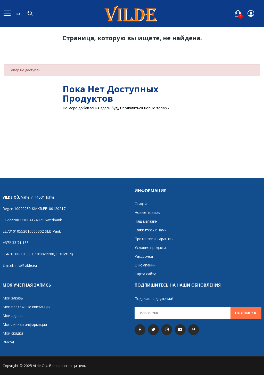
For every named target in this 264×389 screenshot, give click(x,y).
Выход (8, 341)
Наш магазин (146, 221)
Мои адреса (13, 315)
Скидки (141, 203)
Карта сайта (145, 273)
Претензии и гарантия (154, 238)
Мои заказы (13, 298)
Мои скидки (13, 333)
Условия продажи (150, 247)
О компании (145, 265)
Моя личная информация (25, 324)
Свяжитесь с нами (151, 230)
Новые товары (147, 212)
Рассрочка (144, 256)
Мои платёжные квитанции (27, 306)
